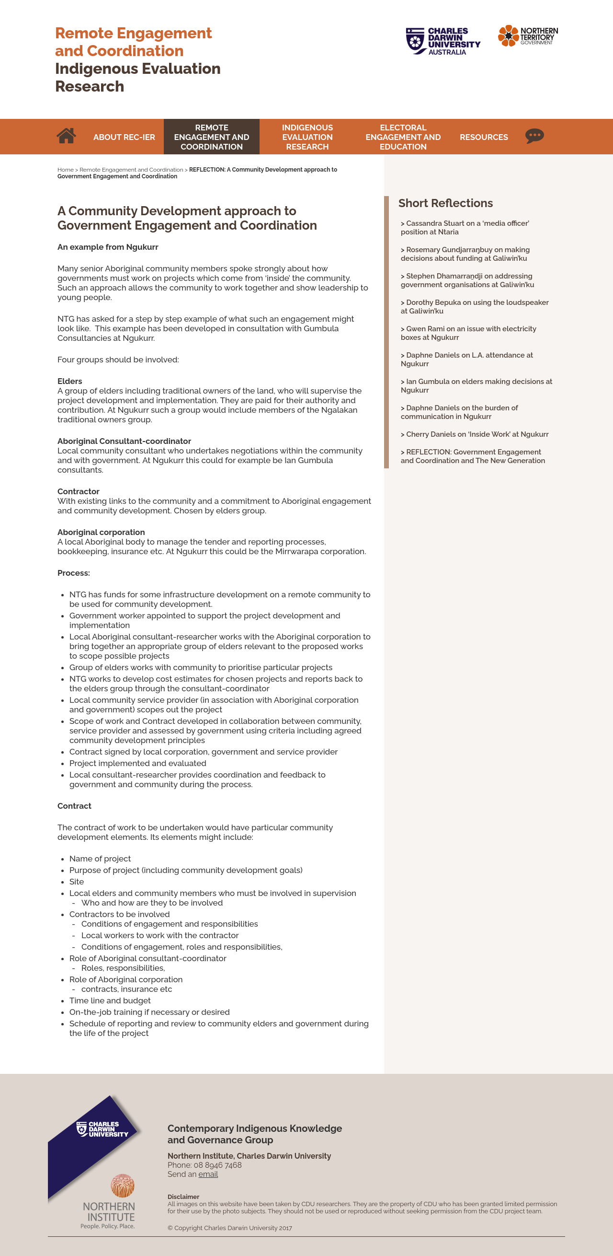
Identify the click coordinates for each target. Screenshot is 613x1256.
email (208, 1174)
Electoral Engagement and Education (403, 137)
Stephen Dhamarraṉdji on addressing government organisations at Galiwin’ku (467, 280)
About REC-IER (124, 137)
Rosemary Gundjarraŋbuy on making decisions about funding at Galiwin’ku (465, 254)
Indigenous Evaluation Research (307, 137)
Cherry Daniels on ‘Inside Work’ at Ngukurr (477, 434)
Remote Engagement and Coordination (212, 137)
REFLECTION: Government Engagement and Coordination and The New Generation (473, 456)
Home (65, 169)
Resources (484, 137)
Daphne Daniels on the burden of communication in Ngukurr (459, 412)
